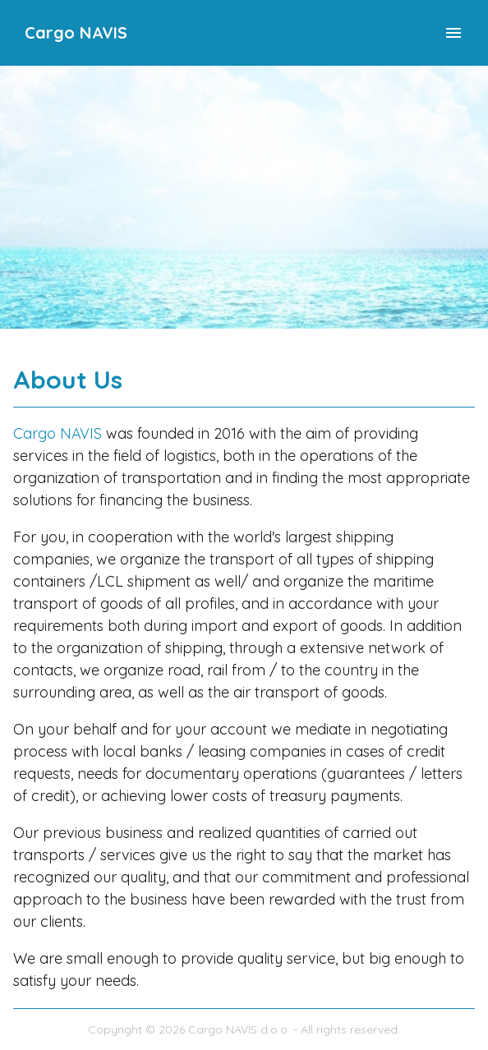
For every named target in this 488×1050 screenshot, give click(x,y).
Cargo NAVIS (76, 32)
